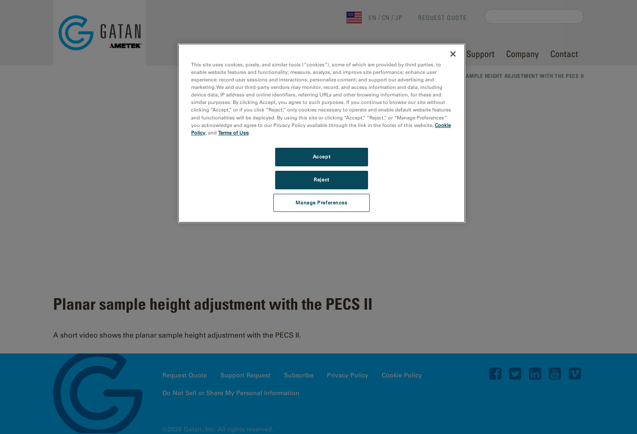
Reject (321, 180)
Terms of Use (233, 133)
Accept (321, 157)
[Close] (453, 54)
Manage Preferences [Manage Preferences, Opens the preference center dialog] (321, 203)
